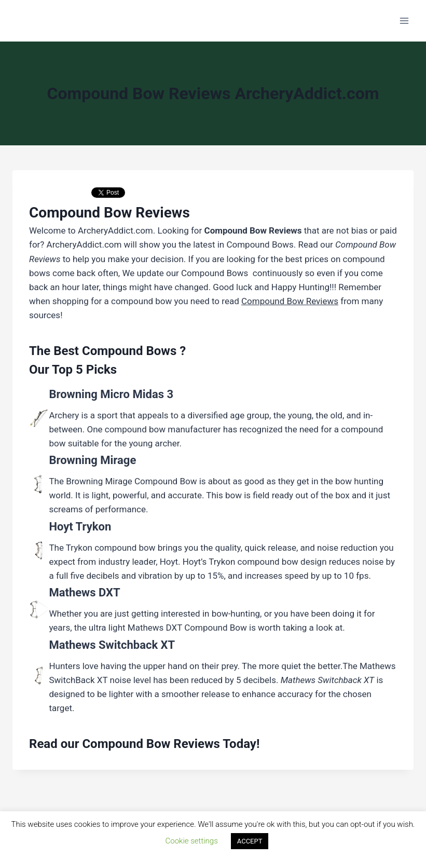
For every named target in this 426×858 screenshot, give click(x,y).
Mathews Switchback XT (112, 644)
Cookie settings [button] (192, 841)
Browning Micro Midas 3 (111, 394)
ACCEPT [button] (250, 841)
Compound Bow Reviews (151, 744)
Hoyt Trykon (80, 526)
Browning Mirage (92, 460)
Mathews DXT (84, 592)
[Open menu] (404, 20)
